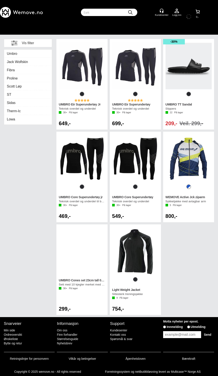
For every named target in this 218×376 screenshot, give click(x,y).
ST (9, 94)
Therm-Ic (14, 111)
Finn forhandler (67, 334)
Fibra (11, 70)
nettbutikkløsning (146, 371)
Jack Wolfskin (17, 62)
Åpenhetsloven (135, 358)
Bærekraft (188, 358)
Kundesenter (118, 330)
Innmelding (175, 327)
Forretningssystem (117, 371)
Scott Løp (14, 86)
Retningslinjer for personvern (29, 358)
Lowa (11, 119)
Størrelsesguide (67, 339)
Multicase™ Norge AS (186, 371)
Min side (9, 330)
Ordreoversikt (13, 334)
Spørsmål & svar (121, 339)
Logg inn (176, 11)
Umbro (12, 53)
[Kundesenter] (161, 11)
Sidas (11, 103)
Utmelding (198, 327)
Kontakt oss (118, 334)
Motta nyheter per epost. (180, 321)
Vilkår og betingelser (82, 358)
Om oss (62, 330)
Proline (12, 78)
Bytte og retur (13, 343)
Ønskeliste (11, 339)
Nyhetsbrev (64, 343)
